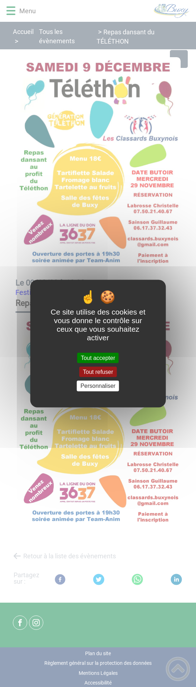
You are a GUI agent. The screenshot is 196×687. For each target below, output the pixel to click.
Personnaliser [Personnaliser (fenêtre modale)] (98, 386)
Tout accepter (98, 358)
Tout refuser (98, 372)
